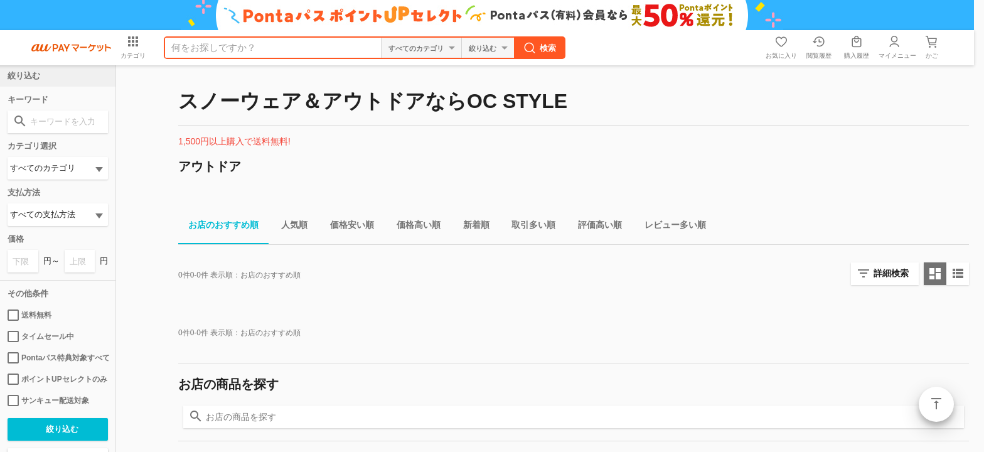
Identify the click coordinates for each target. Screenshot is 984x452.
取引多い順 (528, 227)
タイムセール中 (41, 336)
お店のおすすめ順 (218, 227)
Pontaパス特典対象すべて (58, 357)
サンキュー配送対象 (48, 400)
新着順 (471, 227)
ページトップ (936, 404)
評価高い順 (595, 227)
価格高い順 (414, 227)
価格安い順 (347, 227)
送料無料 (29, 315)
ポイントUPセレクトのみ (57, 379)
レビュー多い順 (670, 227)
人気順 (289, 227)
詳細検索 (891, 273)
